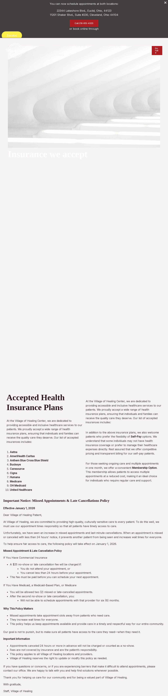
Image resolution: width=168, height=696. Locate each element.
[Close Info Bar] (165, 3)
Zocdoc (12, 35)
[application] (53, 46)
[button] (84, 23)
